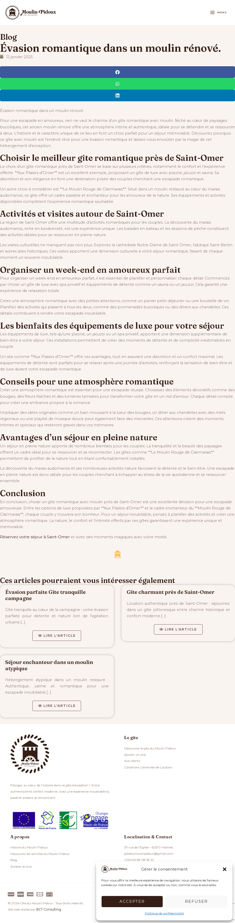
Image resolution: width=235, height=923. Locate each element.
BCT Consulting (48, 909)
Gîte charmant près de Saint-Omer (170, 591)
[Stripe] (20, 894)
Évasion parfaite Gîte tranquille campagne (45, 594)
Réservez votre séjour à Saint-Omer (33, 536)
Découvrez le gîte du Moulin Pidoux (150, 749)
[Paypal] (11, 894)
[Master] (40, 894)
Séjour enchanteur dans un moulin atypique (49, 665)
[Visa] (30, 894)
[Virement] (49, 894)
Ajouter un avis (135, 755)
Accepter (132, 901)
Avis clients (132, 761)
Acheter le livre (21, 866)
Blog (9, 36)
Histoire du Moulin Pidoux (29, 847)
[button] (224, 869)
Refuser (196, 901)
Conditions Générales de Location (148, 767)
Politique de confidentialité (164, 913)
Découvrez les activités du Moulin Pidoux (39, 854)
